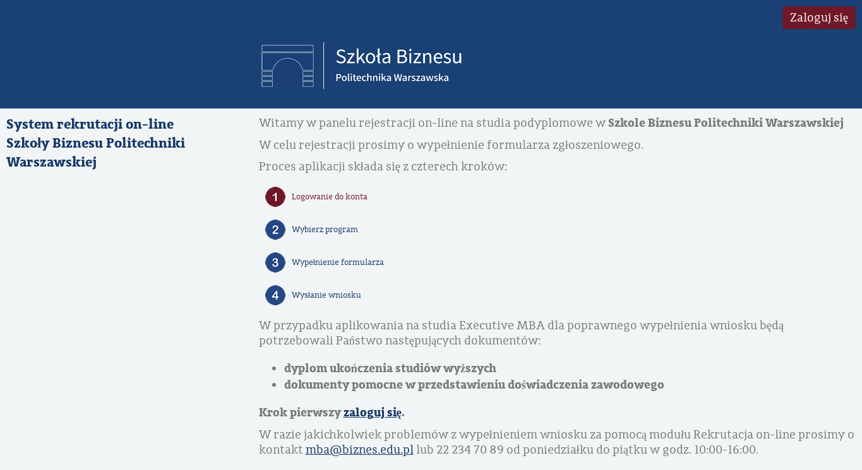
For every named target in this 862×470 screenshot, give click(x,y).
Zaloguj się (819, 17)
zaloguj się (373, 412)
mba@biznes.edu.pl (360, 449)
